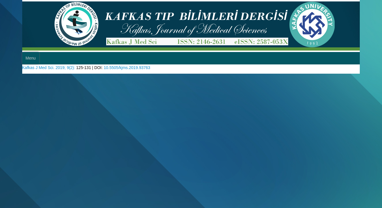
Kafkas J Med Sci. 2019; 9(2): (51, 66)
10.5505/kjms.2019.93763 (136, 66)
